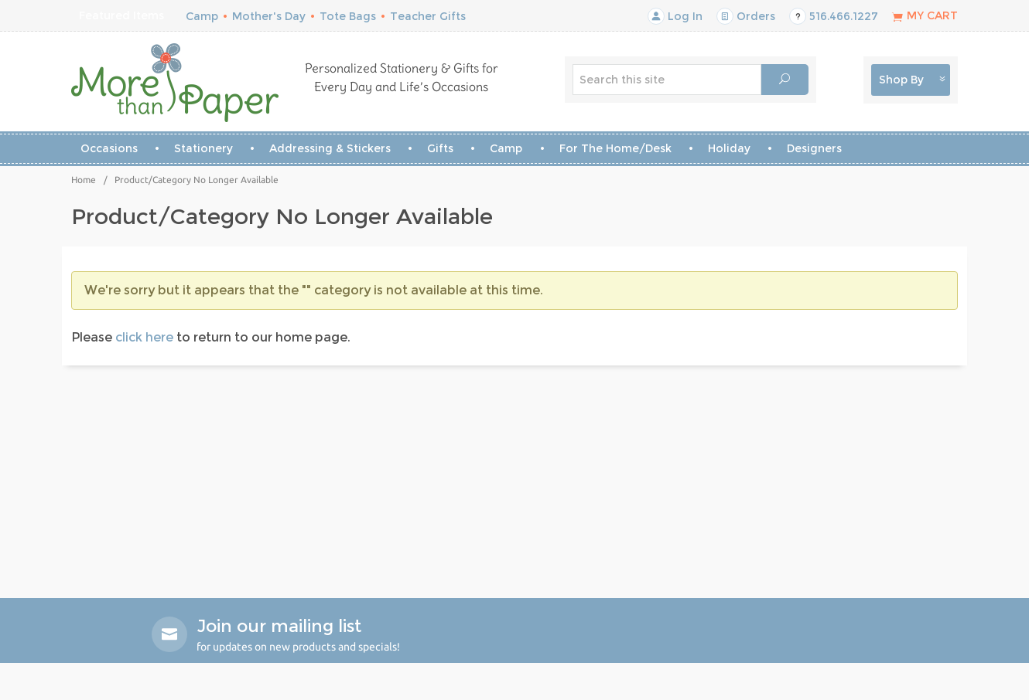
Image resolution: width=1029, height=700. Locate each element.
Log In (675, 16)
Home (83, 180)
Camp (202, 16)
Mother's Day (269, 16)
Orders (745, 16)
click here (144, 337)
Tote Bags (348, 16)
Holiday (729, 148)
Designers (814, 148)
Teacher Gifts (428, 16)
